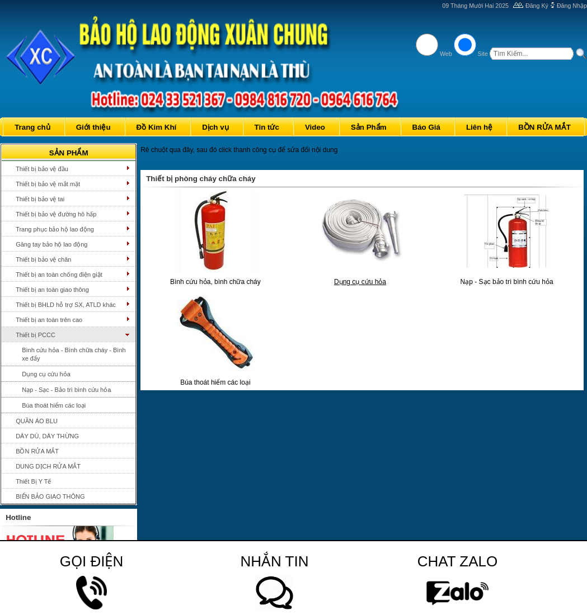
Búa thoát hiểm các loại (54, 405)
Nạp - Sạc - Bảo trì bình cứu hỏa (66, 389)
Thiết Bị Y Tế (33, 481)
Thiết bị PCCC (35, 335)
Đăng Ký (536, 5)
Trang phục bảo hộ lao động (55, 229)
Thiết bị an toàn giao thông (52, 289)
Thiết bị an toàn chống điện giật (59, 274)
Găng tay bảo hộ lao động (51, 244)
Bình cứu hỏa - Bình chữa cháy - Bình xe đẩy (73, 354)
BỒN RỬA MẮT (37, 451)
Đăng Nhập (572, 5)
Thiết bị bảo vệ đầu (42, 168)
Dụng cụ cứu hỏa (46, 374)
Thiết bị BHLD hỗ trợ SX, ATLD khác (66, 304)
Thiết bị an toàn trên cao (49, 319)
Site (483, 53)
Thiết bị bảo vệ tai (40, 199)
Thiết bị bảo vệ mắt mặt (48, 184)
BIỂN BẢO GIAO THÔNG (50, 496)
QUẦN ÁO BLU (37, 421)
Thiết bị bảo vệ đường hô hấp (56, 214)
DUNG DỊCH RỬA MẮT (48, 466)
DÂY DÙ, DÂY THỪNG (47, 436)
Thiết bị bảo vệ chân (43, 259)
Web (446, 53)
